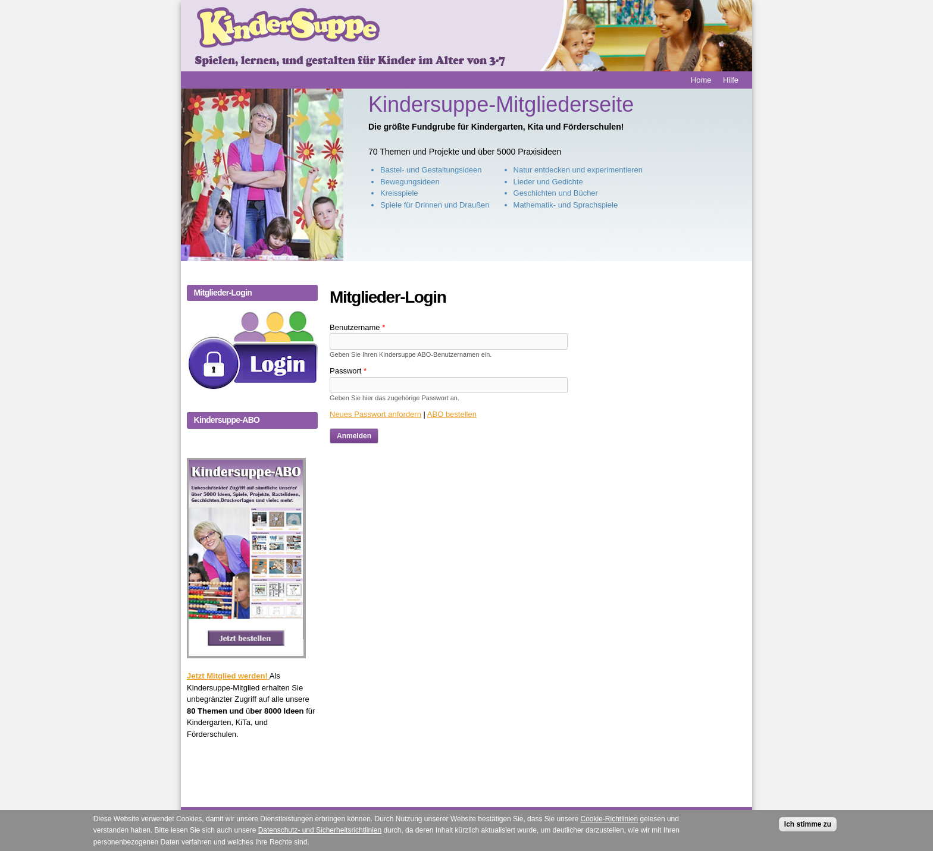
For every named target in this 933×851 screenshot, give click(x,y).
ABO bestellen (452, 414)
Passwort (348, 370)
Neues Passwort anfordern (375, 414)
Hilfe (730, 80)
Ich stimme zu (807, 828)
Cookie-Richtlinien (609, 823)
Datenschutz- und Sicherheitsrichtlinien (319, 834)
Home (701, 80)
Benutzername (357, 327)
